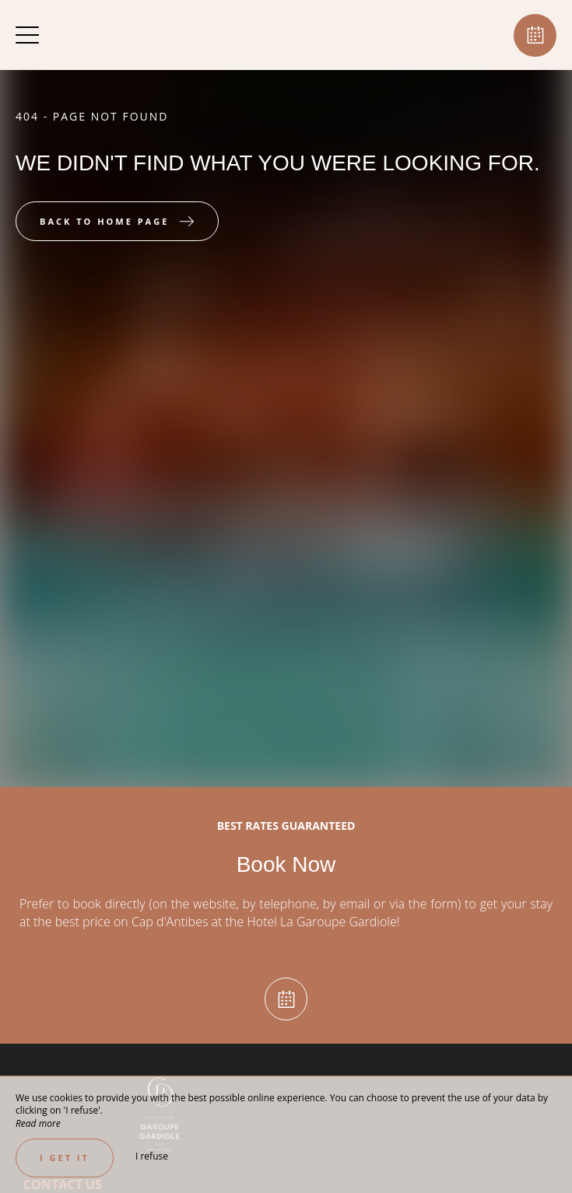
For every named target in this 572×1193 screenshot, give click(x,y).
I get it (64, 1157)
